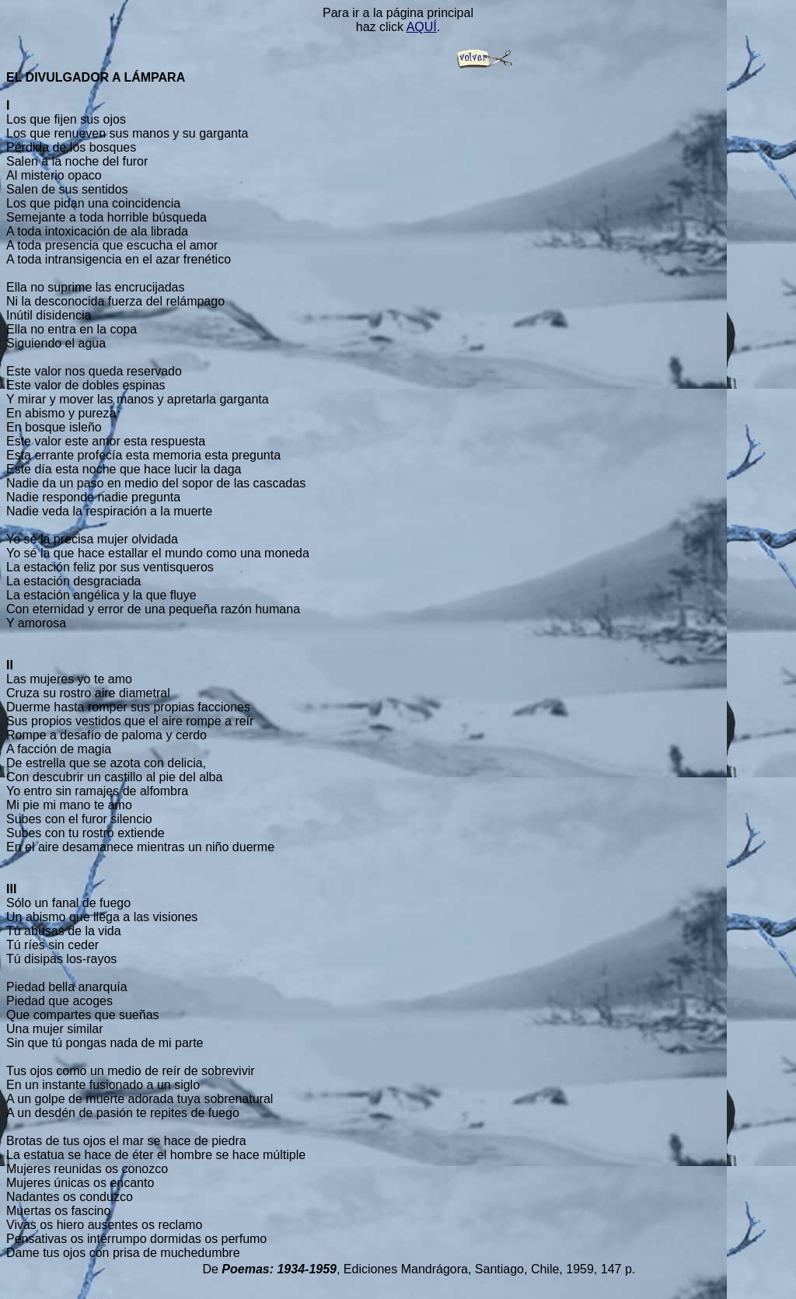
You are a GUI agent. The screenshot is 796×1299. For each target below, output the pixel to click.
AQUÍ (422, 26)
